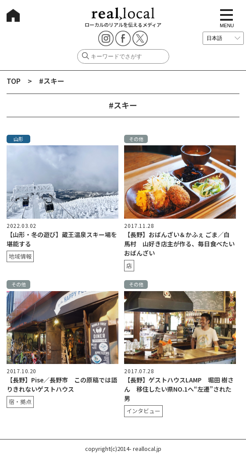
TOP (14, 81)
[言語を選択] (223, 38)
